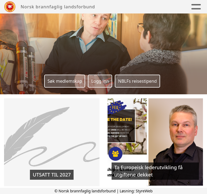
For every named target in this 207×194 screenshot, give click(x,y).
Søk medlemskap (64, 81)
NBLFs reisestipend (137, 81)
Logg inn (100, 81)
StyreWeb (144, 190)
